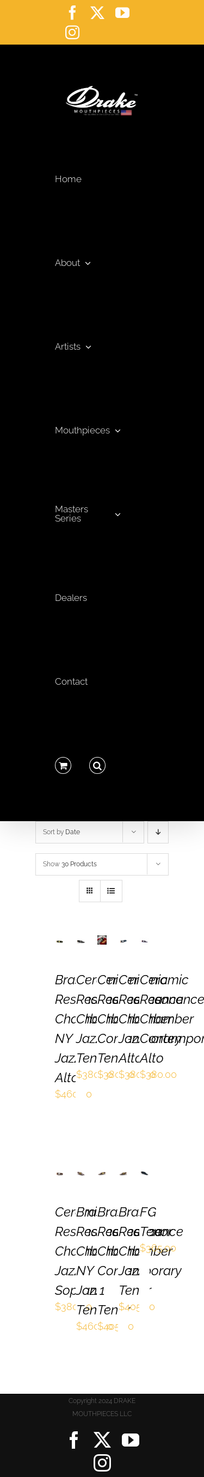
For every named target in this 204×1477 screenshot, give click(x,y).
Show (70, 864)
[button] (97, 762)
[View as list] (111, 891)
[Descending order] (158, 832)
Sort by (61, 832)
